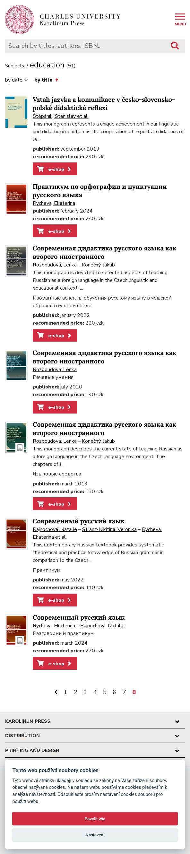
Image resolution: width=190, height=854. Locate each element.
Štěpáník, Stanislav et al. (61, 116)
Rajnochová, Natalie (55, 529)
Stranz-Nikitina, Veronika (109, 529)
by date (16, 79)
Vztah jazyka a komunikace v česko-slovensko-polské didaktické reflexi (104, 104)
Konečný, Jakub (98, 264)
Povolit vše (95, 818)
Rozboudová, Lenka (55, 264)
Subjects (14, 66)
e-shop (54, 169)
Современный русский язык (79, 521)
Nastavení (95, 834)
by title (46, 79)
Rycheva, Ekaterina (54, 203)
